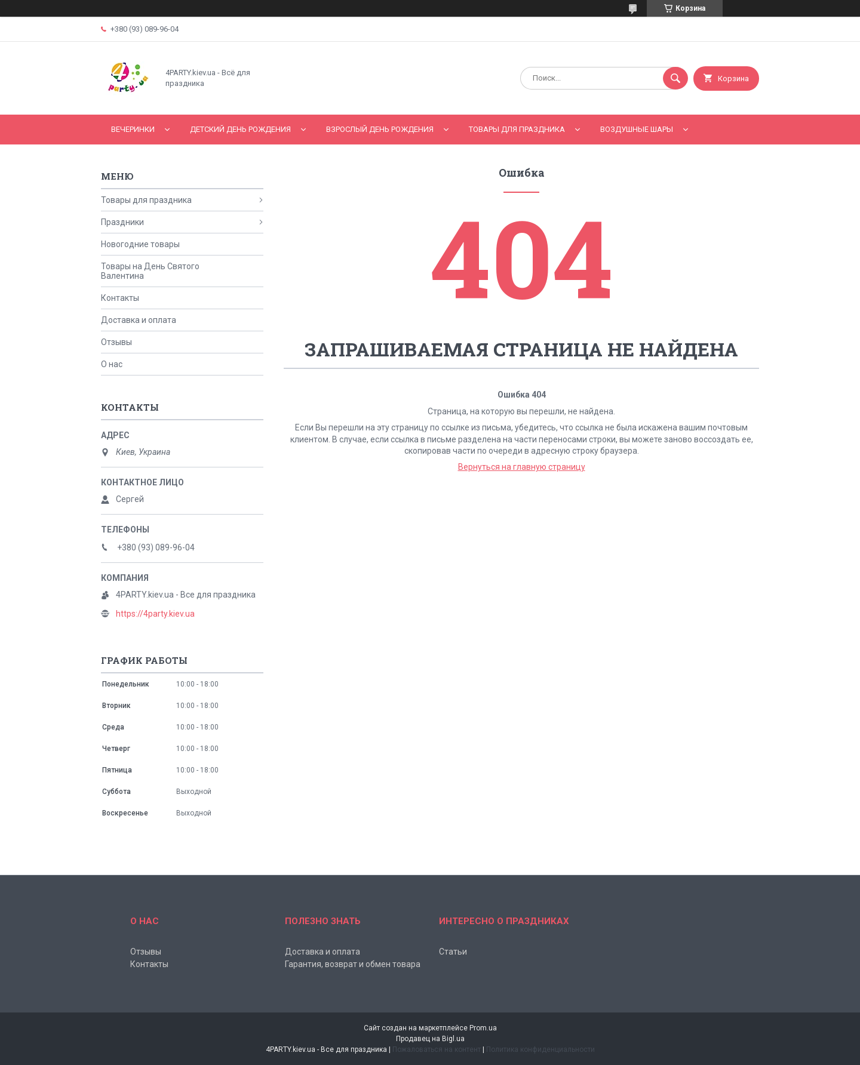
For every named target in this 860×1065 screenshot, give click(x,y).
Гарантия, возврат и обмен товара (352, 964)
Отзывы (116, 342)
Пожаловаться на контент (436, 1049)
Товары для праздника (517, 129)
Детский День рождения (240, 129)
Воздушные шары (636, 129)
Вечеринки (133, 129)
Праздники (122, 222)
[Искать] (675, 78)
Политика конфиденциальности (540, 1049)
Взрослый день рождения (380, 129)
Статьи (453, 951)
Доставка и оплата (138, 320)
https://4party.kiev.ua (155, 613)
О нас (111, 364)
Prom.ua (483, 1028)
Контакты (120, 298)
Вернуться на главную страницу (521, 467)
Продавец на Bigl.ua (430, 1039)
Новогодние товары (140, 244)
